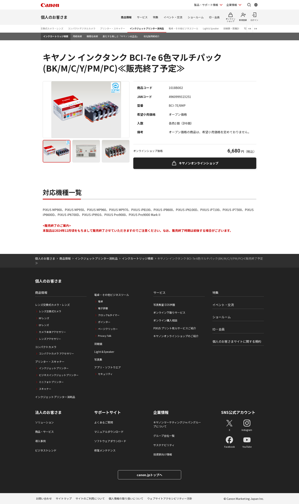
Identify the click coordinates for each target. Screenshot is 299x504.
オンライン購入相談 (165, 320)
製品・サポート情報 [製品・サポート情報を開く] (206, 5)
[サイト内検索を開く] (249, 4)
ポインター (104, 322)
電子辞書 (103, 308)
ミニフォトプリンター (51, 382)
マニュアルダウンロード (109, 432)
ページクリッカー (108, 329)
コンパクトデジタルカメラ (81, 28)
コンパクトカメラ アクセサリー (56, 353)
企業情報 (161, 412)
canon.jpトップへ (149, 474)
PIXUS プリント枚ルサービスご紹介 (174, 328)
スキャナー (45, 389)
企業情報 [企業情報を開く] (231, 5)
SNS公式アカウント (238, 412)
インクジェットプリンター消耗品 (147, 28)
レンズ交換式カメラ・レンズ (48, 28)
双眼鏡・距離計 (231, 28)
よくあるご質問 (103, 422)
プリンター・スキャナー (112, 28)
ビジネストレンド (45, 450)
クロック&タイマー (109, 315)
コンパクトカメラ (45, 347)
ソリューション (44, 422)
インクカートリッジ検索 (55, 36)
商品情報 (126, 17)
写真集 (98, 359)
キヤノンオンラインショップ (198, 163)
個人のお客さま (54, 17)
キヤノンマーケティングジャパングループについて (177, 424)
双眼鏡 (98, 344)
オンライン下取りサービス (169, 312)
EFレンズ (44, 325)
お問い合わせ (44, 498)
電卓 (100, 301)
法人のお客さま (48, 412)
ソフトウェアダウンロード (110, 441)
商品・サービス (44, 432)
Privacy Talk (104, 336)
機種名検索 (92, 36)
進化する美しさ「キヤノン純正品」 (121, 36)
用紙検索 (77, 36)
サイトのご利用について (90, 498)
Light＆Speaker (211, 28)
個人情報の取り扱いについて (126, 498)
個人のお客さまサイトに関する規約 (236, 341)
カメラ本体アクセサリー (52, 332)
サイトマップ (64, 498)
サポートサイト (107, 412)
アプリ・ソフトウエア (107, 367)
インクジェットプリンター (54, 368)
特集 (155, 17)
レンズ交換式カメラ (50, 311)
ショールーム (196, 17)
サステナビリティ (163, 445)
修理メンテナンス (105, 450)
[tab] (56, 151)
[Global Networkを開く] (256, 4)
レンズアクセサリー (50, 339)
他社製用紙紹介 (152, 36)
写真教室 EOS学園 (164, 305)
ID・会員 (214, 17)
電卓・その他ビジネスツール (183, 28)
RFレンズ (44, 318)
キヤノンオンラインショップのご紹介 (176, 336)
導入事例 (40, 441)
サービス (142, 17)
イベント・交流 (173, 17)
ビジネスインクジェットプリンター (59, 375)
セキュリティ (105, 374)
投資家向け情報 (162, 454)
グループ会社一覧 (163, 436)
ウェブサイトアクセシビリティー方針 (169, 498)
